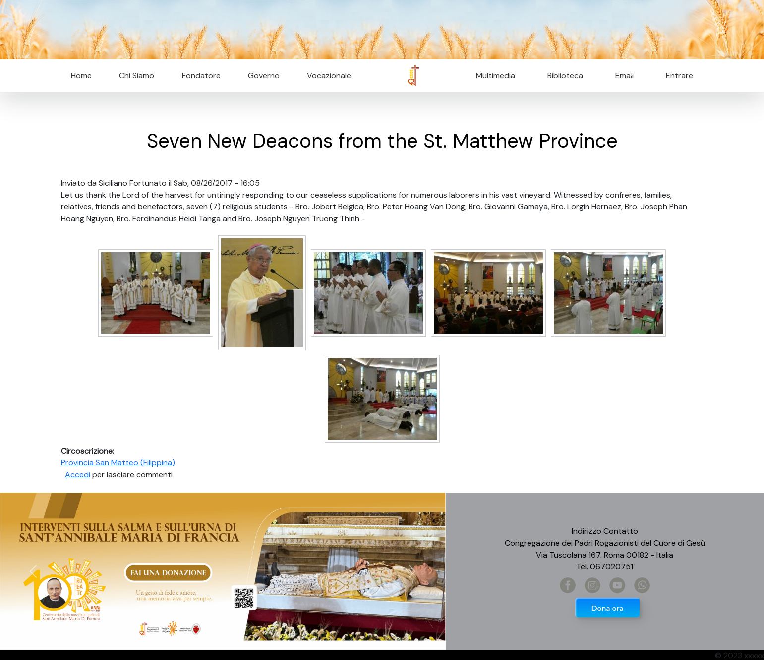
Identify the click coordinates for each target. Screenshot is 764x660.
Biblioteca (565, 75)
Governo (264, 75)
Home (81, 75)
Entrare (679, 75)
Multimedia (495, 75)
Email (621, 75)
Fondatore (201, 75)
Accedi (77, 474)
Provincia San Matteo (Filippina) (118, 462)
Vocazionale (329, 75)
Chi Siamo (136, 75)
